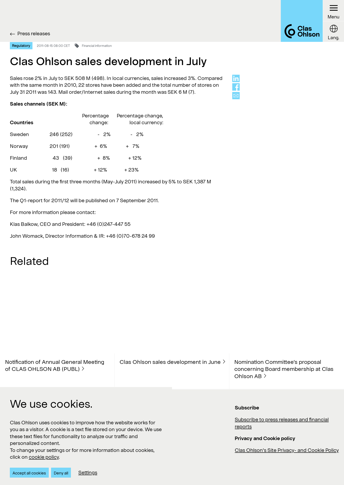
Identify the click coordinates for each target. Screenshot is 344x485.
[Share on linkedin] (236, 78)
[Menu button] (333, 10)
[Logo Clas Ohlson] (302, 21)
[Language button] (333, 31)
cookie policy (44, 457)
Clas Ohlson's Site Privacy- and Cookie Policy (287, 450)
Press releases (33, 33)
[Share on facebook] (236, 87)
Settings (87, 472)
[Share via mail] (236, 95)
